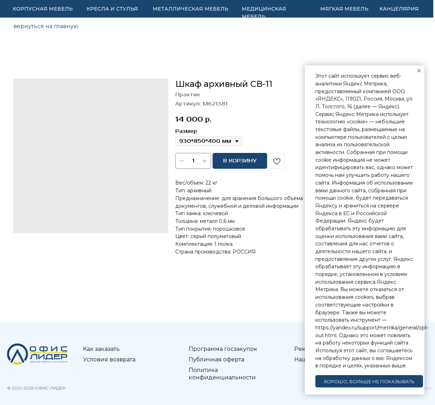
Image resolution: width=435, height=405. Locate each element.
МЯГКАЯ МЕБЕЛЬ (344, 9)
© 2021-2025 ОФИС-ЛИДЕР (36, 388)
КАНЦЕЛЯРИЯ (399, 9)
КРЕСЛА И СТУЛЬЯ (112, 9)
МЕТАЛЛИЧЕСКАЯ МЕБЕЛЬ (190, 9)
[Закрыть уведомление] (419, 70)
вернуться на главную (45, 26)
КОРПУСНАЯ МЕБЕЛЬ (43, 9)
